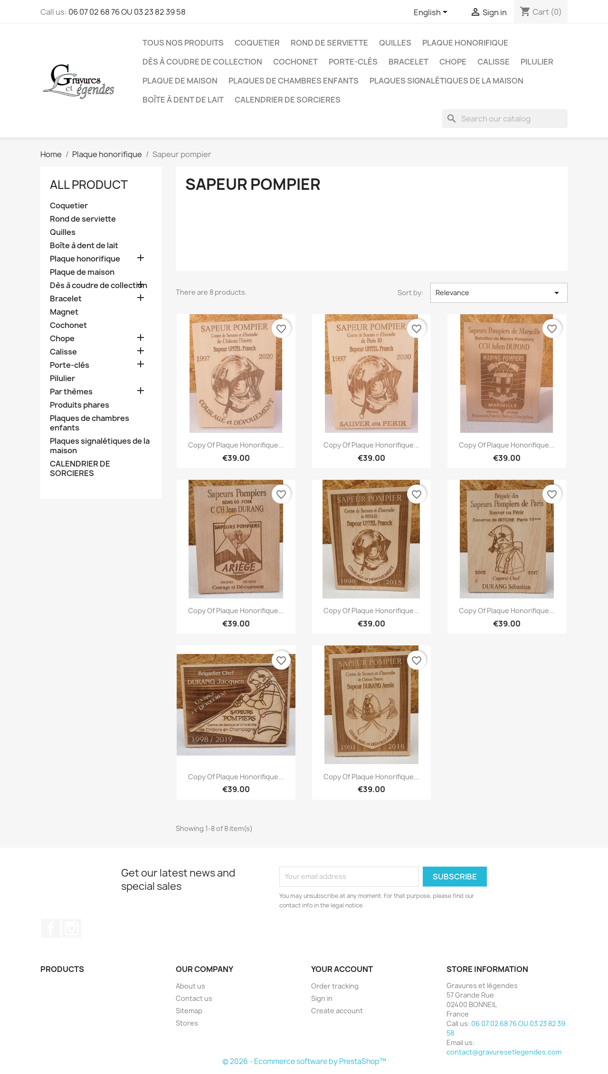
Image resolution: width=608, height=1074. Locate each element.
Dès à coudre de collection (202, 61)
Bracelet (408, 61)
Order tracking (335, 985)
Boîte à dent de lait (183, 99)
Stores (187, 1022)
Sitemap (189, 1010)
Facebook (50, 928)
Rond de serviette (329, 42)
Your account (342, 969)
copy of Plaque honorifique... (236, 444)
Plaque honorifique (465, 42)
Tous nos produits (183, 42)
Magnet (64, 312)
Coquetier (257, 42)
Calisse (493, 61)
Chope (452, 61)
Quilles (395, 42)
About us (190, 985)
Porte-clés (353, 61)
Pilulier (537, 61)
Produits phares (79, 405)
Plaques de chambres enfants (293, 80)
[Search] (505, 118)
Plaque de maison (180, 80)
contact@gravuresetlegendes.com (503, 1051)
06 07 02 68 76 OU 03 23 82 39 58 (127, 12)
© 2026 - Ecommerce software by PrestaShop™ (304, 1061)
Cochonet (295, 61)
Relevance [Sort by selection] (499, 293)
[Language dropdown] (432, 13)
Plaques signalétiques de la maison (446, 80)
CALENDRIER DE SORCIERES (288, 99)
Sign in (321, 998)
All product (89, 185)
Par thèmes (71, 392)
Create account (337, 1010)
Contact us (194, 998)
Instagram (71, 928)
